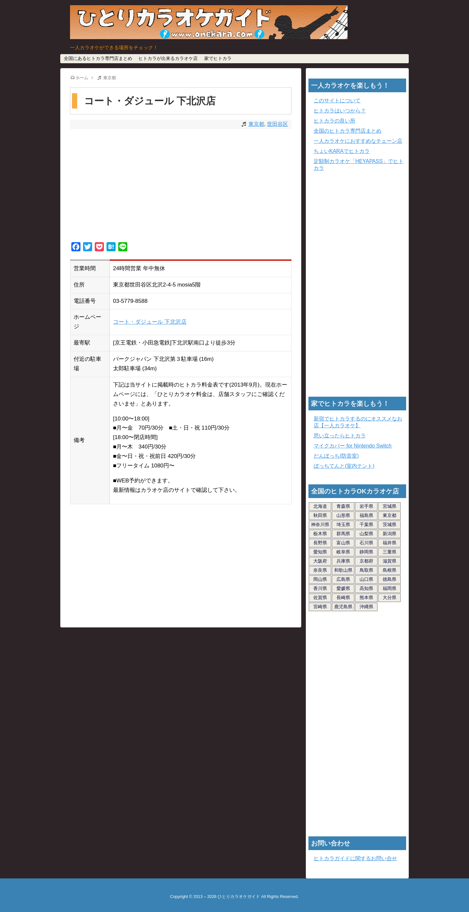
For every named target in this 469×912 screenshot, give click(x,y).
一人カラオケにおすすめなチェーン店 (358, 141)
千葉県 (366, 524)
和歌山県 (343, 570)
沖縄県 (366, 606)
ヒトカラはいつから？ (340, 110)
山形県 (343, 515)
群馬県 (343, 533)
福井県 (389, 542)
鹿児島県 (343, 606)
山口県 (366, 579)
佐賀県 (320, 597)
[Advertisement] (181, 186)
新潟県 (389, 533)
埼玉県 (343, 524)
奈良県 (320, 570)
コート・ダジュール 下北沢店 (150, 322)
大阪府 (320, 561)
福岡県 (389, 588)
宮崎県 (320, 606)
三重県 (389, 551)
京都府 (366, 561)
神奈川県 (320, 524)
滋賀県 (389, 561)
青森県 (343, 506)
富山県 (343, 542)
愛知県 (320, 551)
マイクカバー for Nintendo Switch (352, 446)
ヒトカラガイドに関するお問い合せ (355, 858)
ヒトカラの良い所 (334, 121)
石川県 (366, 542)
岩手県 (366, 506)
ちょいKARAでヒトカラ (342, 151)
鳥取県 (366, 570)
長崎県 (343, 597)
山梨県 (366, 533)
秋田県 (320, 515)
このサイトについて (337, 100)
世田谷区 (277, 124)
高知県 (366, 588)
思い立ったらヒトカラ (340, 435)
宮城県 (389, 506)
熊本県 (366, 597)
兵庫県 (343, 561)
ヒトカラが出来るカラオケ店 (168, 58)
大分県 (389, 597)
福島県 (366, 515)
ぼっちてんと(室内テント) (344, 466)
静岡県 (366, 551)
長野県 (320, 542)
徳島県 (389, 579)
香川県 (320, 588)
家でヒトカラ (218, 58)
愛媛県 (343, 588)
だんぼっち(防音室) (336, 456)
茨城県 (389, 524)
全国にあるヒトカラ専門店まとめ (98, 58)
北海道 (320, 506)
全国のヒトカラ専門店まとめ (347, 131)
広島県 (343, 579)
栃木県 (320, 533)
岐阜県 (343, 551)
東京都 (256, 124)
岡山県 (320, 579)
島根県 (389, 570)
